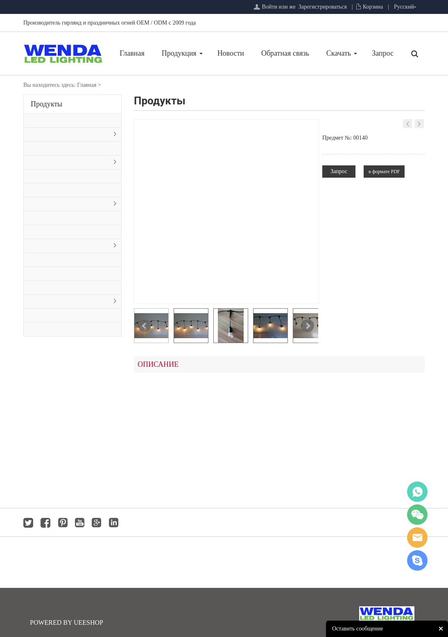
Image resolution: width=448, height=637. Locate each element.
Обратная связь (285, 53)
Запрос (383, 53)
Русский (404, 7)
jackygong (417, 537)
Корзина (373, 7)
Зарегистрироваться (323, 7)
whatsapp (417, 491)
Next (307, 325)
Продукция (179, 53)
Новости (230, 53)
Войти (269, 7)
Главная (132, 53)
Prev (144, 325)
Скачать (338, 53)
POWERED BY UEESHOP (66, 622)
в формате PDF (384, 171)
